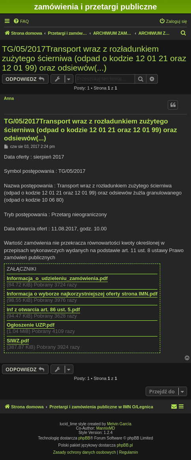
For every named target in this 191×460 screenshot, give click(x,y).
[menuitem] (21, 21)
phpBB (84, 438)
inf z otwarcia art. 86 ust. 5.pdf (43, 309)
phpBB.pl (125, 445)
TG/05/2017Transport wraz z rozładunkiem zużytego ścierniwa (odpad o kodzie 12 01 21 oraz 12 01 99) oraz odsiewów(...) (94, 58)
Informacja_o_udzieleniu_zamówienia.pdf (57, 278)
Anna (9, 98)
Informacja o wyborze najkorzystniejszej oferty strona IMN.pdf (82, 294)
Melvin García (119, 424)
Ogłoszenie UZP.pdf (30, 325)
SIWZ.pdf (18, 341)
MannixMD (105, 428)
